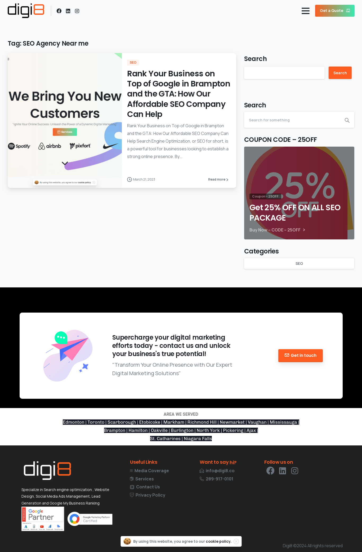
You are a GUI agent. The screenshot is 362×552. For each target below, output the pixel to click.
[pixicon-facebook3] (270, 474)
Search (255, 58)
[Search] (292, 120)
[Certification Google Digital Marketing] (89, 519)
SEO (299, 263)
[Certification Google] (42, 519)
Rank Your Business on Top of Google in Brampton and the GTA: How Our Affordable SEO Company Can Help (178, 94)
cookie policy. (218, 541)
